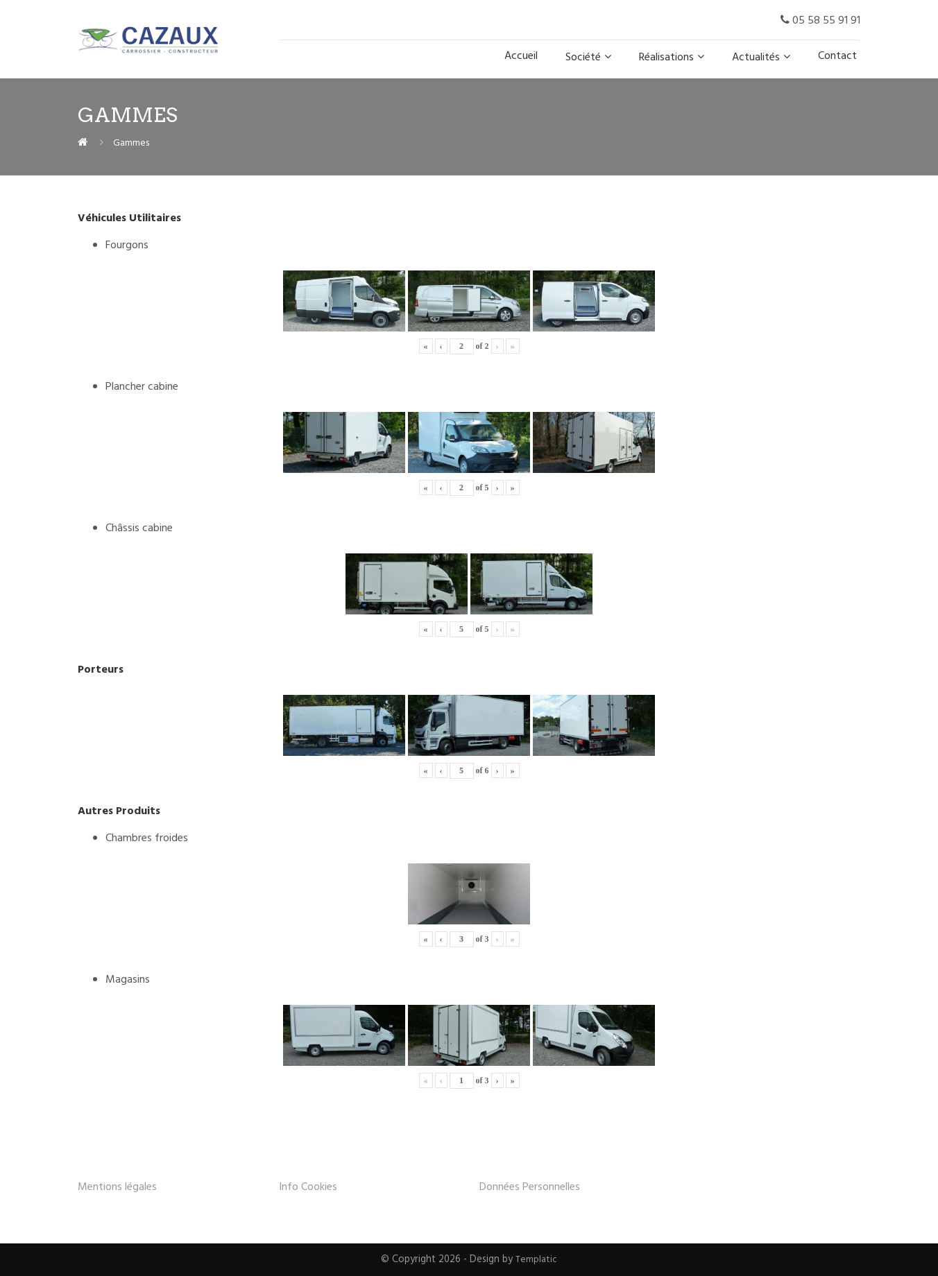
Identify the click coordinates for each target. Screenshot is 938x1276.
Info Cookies (308, 1187)
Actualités (756, 58)
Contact (837, 56)
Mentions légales (117, 1187)
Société (583, 58)
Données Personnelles (529, 1187)
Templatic (536, 1260)
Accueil (521, 56)
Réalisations (666, 58)
